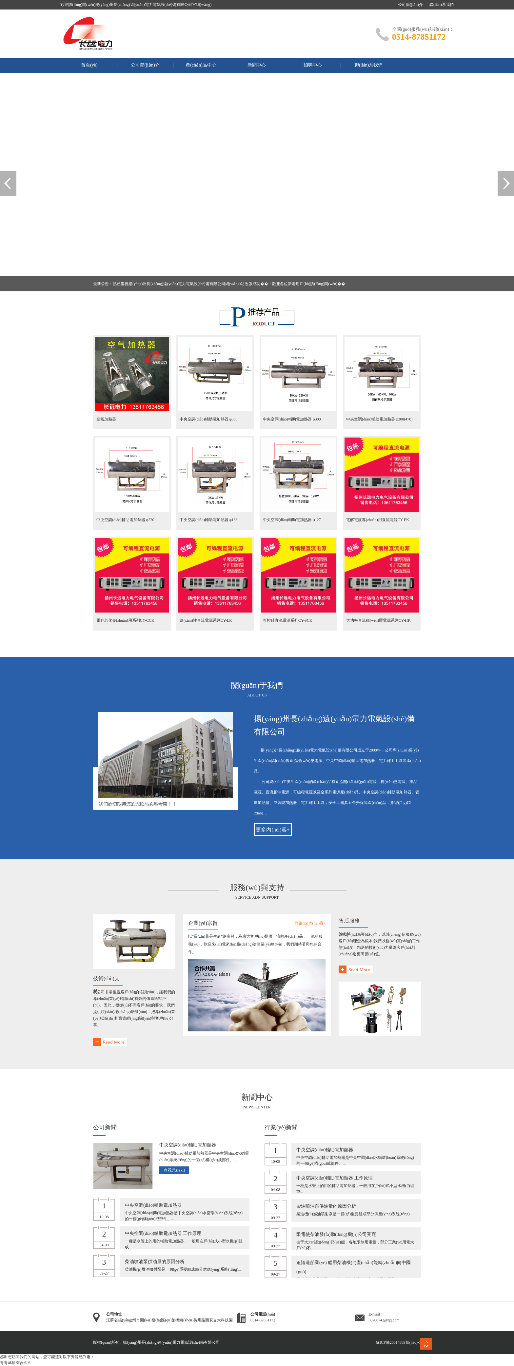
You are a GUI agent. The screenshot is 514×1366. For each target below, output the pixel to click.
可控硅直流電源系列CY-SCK (287, 620)
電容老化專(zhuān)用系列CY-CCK (125, 620)
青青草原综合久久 (15, 1362)
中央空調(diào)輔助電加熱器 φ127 (292, 519)
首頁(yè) (89, 65)
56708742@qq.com (384, 1320)
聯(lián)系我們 (441, 4)
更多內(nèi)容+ (272, 829)
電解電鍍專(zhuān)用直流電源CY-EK (377, 519)
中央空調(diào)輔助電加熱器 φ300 (292, 419)
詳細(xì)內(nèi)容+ (310, 923)
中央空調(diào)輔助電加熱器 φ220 (125, 519)
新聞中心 (256, 65)
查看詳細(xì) (174, 1170)
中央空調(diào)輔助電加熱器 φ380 (209, 419)
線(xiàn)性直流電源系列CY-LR (206, 620)
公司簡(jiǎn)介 (410, 4)
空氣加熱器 (106, 419)
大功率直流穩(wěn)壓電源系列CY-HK (378, 620)
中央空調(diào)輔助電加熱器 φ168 (209, 519)
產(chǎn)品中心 (201, 65)
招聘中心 (313, 65)
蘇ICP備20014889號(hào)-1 (398, 1342)
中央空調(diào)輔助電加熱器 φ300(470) (379, 419)
